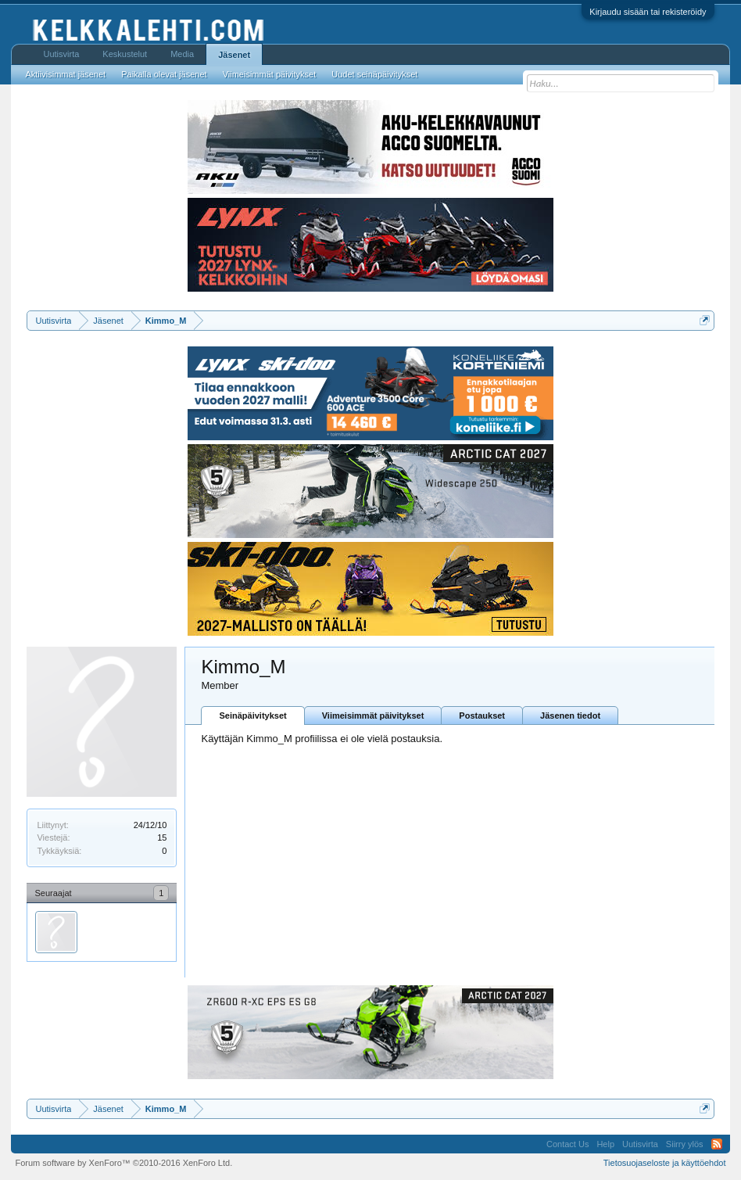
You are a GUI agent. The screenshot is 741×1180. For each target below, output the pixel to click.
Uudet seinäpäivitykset (374, 74)
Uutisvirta (61, 54)
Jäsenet (234, 54)
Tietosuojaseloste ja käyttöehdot (664, 1162)
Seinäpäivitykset (252, 715)
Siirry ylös (684, 1144)
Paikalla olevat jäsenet (163, 74)
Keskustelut (124, 54)
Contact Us (567, 1144)
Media (182, 54)
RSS (716, 1144)
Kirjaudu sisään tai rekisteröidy (647, 11)
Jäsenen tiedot (570, 715)
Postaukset (482, 715)
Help (605, 1144)
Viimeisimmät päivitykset (373, 715)
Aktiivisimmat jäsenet (65, 74)
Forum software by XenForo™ (123, 1162)
